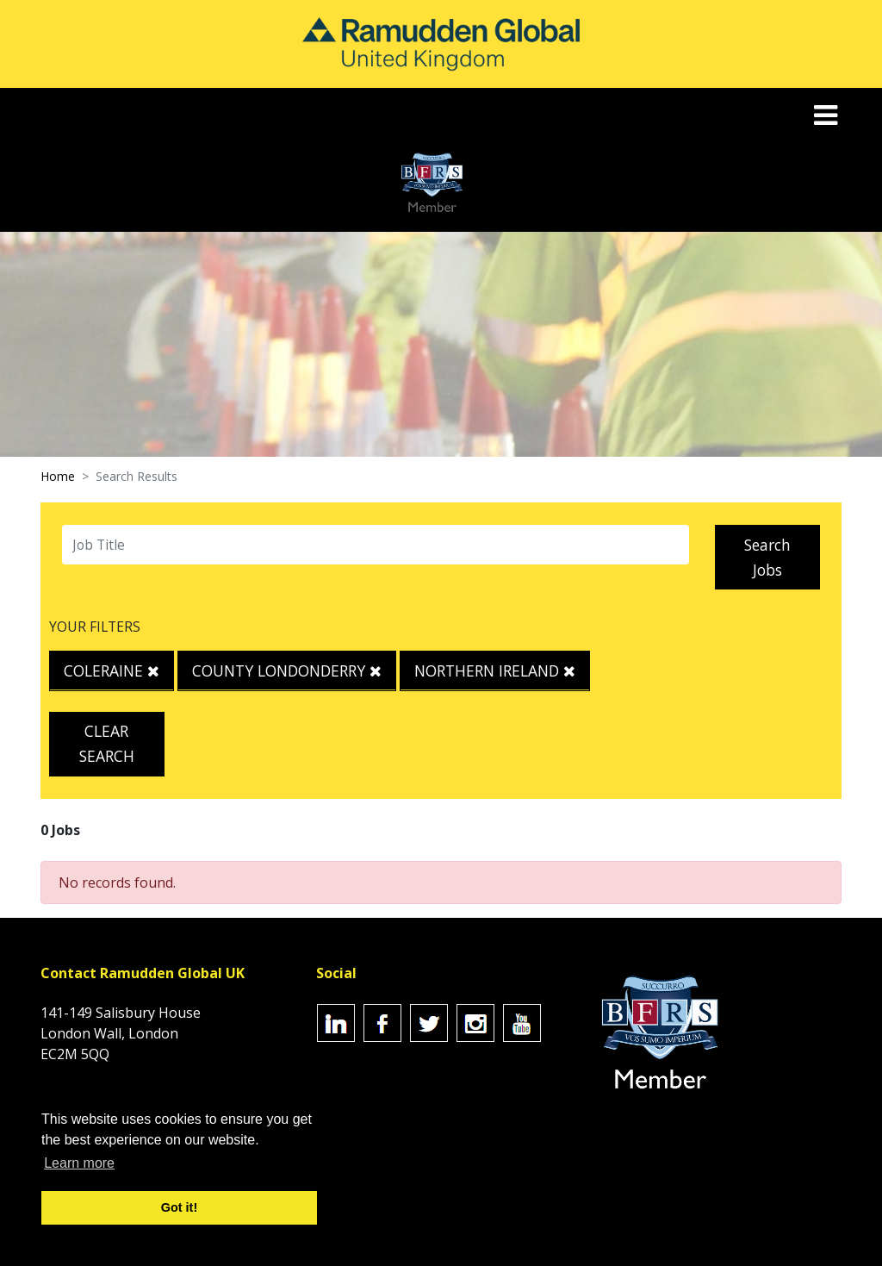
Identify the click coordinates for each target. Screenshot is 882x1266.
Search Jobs (767, 557)
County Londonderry (287, 670)
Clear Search (106, 743)
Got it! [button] (179, 1207)
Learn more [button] (79, 1163)
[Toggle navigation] (827, 115)
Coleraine (111, 670)
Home (57, 476)
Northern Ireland (494, 670)
